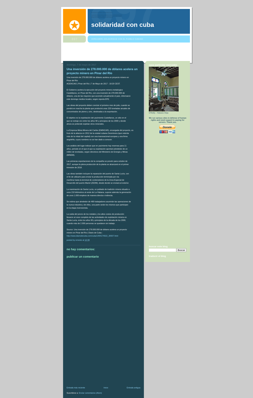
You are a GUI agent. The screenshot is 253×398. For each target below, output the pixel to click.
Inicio (106, 388)
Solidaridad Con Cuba (122, 24)
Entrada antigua (133, 388)
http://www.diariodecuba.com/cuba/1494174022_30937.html (92, 236)
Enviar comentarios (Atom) (90, 393)
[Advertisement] (127, 52)
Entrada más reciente (76, 388)
